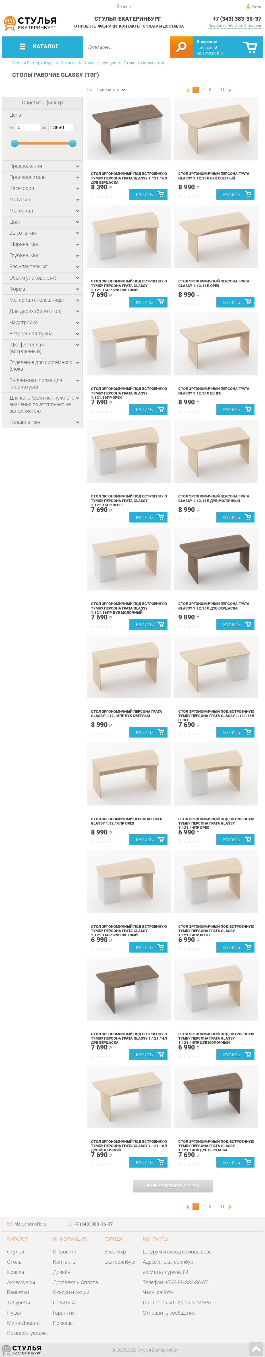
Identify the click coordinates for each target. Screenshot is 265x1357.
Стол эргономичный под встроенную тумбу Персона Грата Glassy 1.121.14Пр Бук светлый (129, 930)
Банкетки (18, 1292)
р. (220, 53)
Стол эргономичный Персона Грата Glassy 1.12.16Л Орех (213, 283)
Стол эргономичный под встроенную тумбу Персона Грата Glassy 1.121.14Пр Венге (216, 930)
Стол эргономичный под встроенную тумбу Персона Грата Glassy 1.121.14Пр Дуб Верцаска (216, 1145)
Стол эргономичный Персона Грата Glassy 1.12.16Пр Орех (126, 821)
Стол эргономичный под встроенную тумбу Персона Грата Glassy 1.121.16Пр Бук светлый (129, 285)
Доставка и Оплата (75, 1282)
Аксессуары (21, 1282)
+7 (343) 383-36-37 (237, 18)
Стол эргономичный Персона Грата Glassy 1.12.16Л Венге (213, 391)
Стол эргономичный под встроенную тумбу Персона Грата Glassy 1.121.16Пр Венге (129, 500)
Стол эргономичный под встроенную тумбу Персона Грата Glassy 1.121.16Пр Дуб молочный (129, 608)
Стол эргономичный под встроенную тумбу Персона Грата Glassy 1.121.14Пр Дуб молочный (216, 1038)
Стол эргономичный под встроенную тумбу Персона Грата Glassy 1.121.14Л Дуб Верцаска (129, 1038)
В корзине (207, 41)
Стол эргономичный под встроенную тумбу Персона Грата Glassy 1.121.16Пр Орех (129, 393)
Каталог (68, 62)
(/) (173, 1185)
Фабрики (107, 26)
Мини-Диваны (24, 1323)
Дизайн (62, 1272)
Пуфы (14, 1313)
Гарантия (64, 1313)
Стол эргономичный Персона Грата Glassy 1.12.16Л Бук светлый (213, 176)
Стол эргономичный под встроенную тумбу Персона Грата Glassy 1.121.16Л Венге (216, 715)
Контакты (129, 26)
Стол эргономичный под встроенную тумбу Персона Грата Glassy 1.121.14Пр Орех (216, 823)
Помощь (63, 1323)
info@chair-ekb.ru (30, 1224)
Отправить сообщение (169, 1313)
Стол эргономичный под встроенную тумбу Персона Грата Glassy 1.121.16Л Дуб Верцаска (129, 178)
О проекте (85, 26)
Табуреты (18, 1303)
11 (222, 89)
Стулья (15, 1252)
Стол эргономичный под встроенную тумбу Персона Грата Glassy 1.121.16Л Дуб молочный (129, 1145)
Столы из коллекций (144, 62)
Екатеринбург (120, 1262)
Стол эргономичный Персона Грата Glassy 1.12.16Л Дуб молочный (213, 498)
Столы (15, 1262)
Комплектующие (100, 62)
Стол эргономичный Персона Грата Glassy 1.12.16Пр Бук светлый (126, 713)
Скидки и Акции (71, 1292)
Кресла (15, 1272)
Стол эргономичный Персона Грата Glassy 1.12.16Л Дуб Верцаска (213, 606)
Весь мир (115, 1252)
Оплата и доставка (163, 26)
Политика (64, 1303)
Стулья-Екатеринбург (32, 62)
